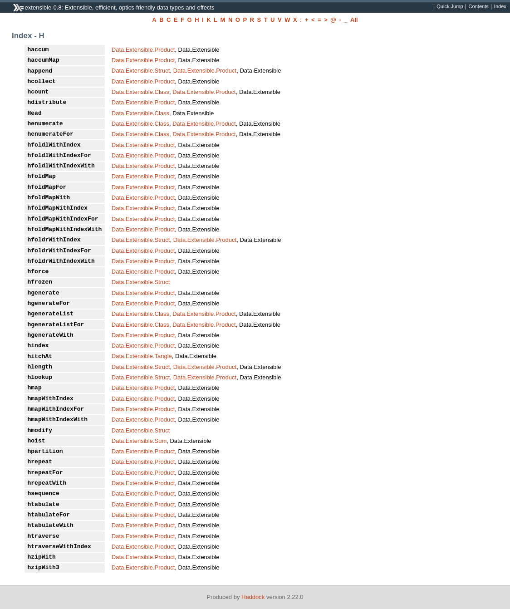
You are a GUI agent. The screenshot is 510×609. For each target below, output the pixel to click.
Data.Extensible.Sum (139, 440)
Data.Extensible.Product (143, 49)
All (354, 19)
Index (500, 7)
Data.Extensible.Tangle (142, 356)
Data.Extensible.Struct (141, 70)
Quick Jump (449, 7)
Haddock (253, 597)
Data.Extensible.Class (140, 91)
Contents (479, 7)
